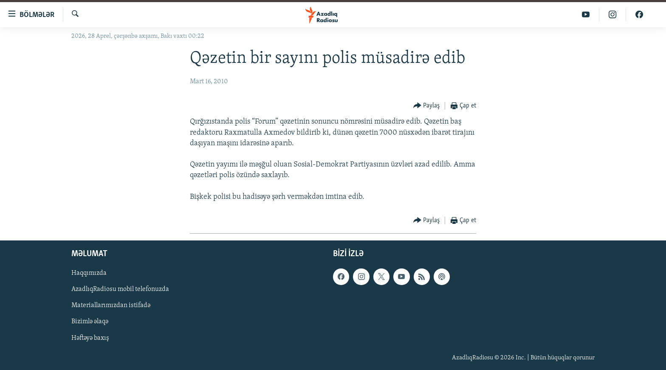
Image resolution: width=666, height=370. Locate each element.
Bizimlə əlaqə (89, 322)
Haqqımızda (89, 273)
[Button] (426, 106)
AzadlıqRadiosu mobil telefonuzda (120, 289)
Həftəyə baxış (90, 338)
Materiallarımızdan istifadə (110, 305)
